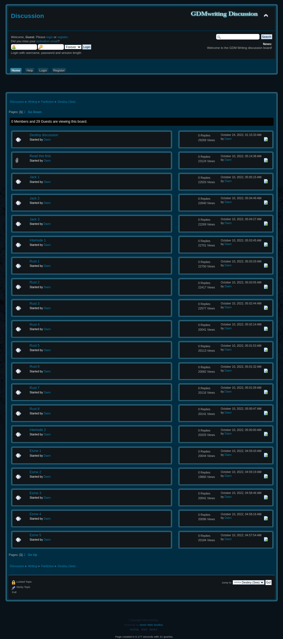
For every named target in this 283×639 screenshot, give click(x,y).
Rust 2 (35, 282)
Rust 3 (35, 304)
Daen (47, 139)
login (49, 37)
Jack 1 (35, 177)
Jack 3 (35, 219)
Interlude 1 (38, 240)
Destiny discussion (44, 135)
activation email (47, 41)
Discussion (27, 15)
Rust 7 (35, 388)
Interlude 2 (38, 430)
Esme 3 (35, 493)
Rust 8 (35, 409)
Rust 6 (35, 367)
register (62, 37)
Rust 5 (35, 346)
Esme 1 (35, 451)
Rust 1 (35, 261)
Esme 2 (35, 472)
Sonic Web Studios (151, 624)
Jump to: (227, 582)
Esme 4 (35, 514)
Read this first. (41, 156)
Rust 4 (35, 325)
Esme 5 (35, 535)
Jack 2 (35, 198)
